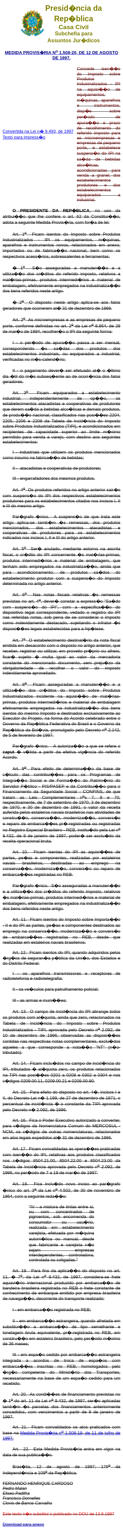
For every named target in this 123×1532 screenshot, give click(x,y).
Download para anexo (23, 1524)
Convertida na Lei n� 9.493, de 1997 (38, 131)
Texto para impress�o (24, 137)
